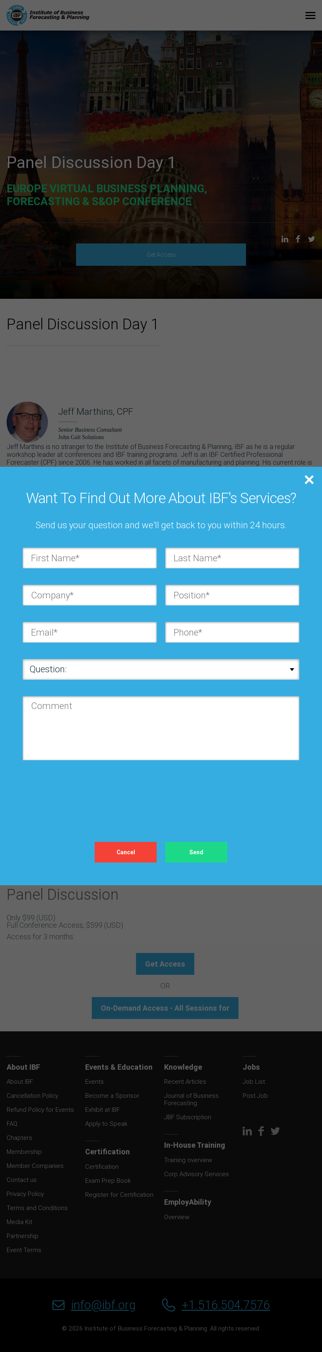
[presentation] (85, 793)
